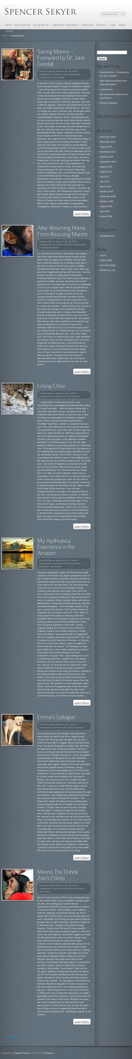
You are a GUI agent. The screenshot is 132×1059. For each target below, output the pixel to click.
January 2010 (106, 191)
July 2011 (104, 176)
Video (113, 25)
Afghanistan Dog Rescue (66, 25)
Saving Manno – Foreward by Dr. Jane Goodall (61, 57)
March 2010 (106, 186)
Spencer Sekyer (55, 71)
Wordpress (49, 1053)
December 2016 (108, 142)
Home (8, 25)
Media (122, 25)
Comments (108, 265)
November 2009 (108, 196)
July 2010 (104, 181)
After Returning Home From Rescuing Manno (62, 231)
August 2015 (106, 147)
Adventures (87, 25)
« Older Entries (11, 1037)
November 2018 (108, 137)
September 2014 (108, 161)
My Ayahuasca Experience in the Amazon (56, 547)
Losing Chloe (51, 386)
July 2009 (104, 211)
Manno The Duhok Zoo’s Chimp (57, 875)
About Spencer (22, 25)
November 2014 (108, 152)
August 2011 (106, 171)
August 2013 (106, 166)
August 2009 (106, 206)
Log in (103, 255)
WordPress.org (107, 270)
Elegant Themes (22, 1053)
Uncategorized (45, 74)
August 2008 (106, 216)
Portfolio (101, 25)
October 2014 (106, 157)
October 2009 (106, 201)
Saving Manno (41, 25)
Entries (106, 260)
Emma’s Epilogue (56, 717)
